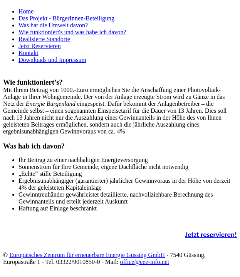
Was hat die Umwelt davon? (53, 25)
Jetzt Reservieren (39, 46)
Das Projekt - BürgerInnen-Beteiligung (66, 18)
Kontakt (28, 53)
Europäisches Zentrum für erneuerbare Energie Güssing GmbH (87, 255)
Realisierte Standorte (44, 39)
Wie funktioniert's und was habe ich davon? (72, 32)
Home (26, 11)
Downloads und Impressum (52, 60)
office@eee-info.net (144, 262)
